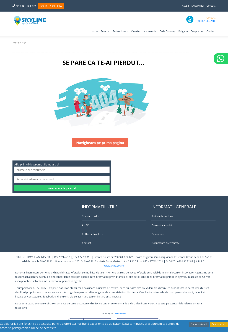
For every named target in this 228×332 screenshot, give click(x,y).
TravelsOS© (119, 313)
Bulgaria (183, 31)
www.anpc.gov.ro (114, 265)
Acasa (185, 5)
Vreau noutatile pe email (62, 188)
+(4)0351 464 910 (24, 5)
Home (94, 31)
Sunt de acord (219, 324)
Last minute (149, 31)
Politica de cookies (162, 216)
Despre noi (197, 5)
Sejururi (105, 31)
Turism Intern (120, 31)
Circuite (135, 31)
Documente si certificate (165, 243)
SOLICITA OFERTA (51, 6)
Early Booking (167, 31)
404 (24, 42)
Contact (211, 5)
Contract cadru (90, 216)
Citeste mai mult (199, 324)
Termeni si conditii (161, 225)
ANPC (85, 225)
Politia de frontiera (92, 234)
